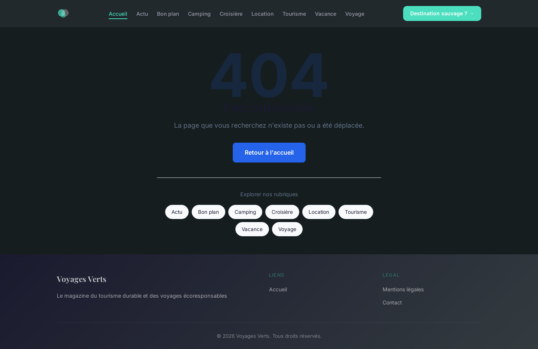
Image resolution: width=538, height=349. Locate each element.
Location (262, 13)
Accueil (118, 13)
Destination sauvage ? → (442, 13)
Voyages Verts (81, 278)
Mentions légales (403, 289)
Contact (392, 302)
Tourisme (294, 13)
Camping (199, 13)
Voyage (354, 13)
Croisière (231, 13)
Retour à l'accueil (269, 152)
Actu (142, 13)
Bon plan (168, 13)
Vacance (325, 13)
